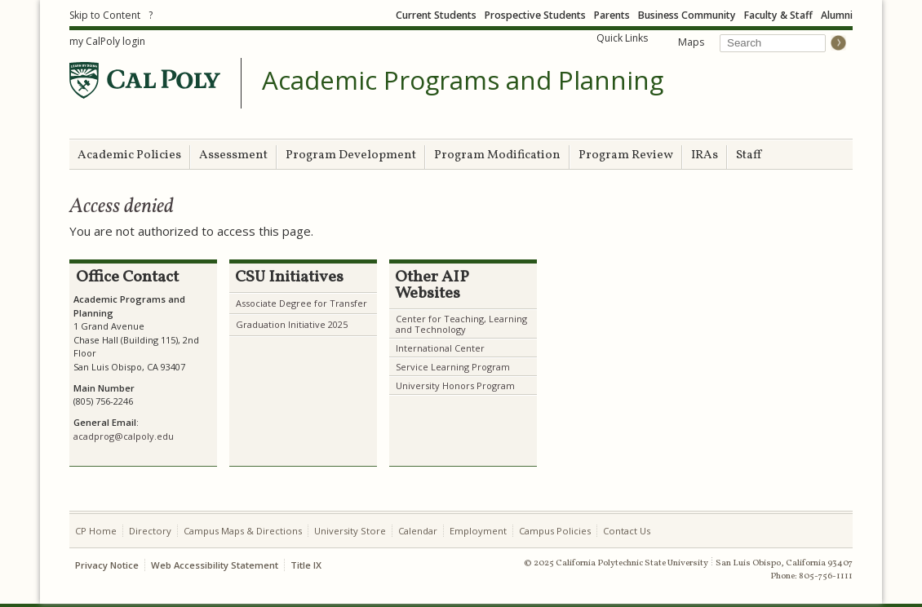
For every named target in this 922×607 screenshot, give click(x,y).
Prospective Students (535, 15)
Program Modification (497, 155)
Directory (150, 531)
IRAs (704, 155)
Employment (478, 531)
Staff (748, 155)
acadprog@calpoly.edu (123, 436)
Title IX (305, 565)
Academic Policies (129, 155)
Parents (612, 15)
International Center (440, 348)
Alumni (837, 15)
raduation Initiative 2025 (295, 324)
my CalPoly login (107, 41)
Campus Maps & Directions (243, 531)
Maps (691, 42)
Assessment (233, 155)
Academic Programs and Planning (462, 80)
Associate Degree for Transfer (301, 303)
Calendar (417, 531)
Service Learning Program (453, 367)
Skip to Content (104, 15)
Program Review (625, 155)
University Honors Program (455, 385)
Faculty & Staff (778, 15)
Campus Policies (555, 531)
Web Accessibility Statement (214, 565)
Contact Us (626, 531)
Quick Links (622, 38)
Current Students (436, 15)
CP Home (96, 531)
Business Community (687, 15)
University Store (350, 531)
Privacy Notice (107, 565)
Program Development (351, 155)
